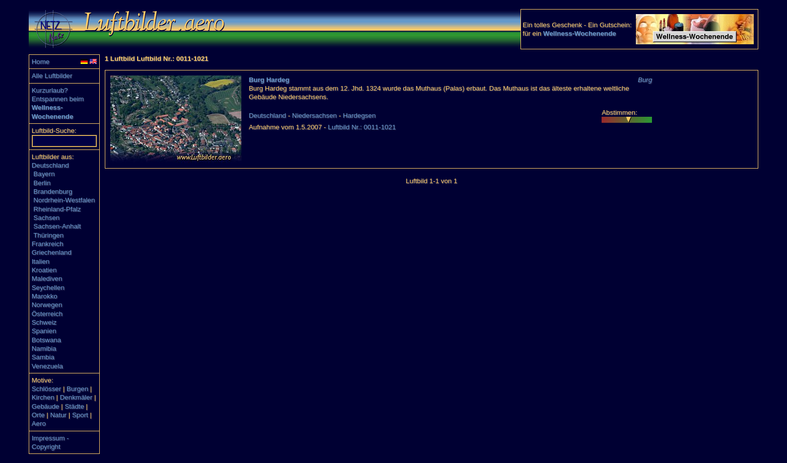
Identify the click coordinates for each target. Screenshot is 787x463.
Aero (39, 423)
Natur (58, 415)
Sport (80, 415)
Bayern (43, 174)
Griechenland (52, 252)
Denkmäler (76, 397)
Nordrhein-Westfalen (64, 200)
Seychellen (48, 287)
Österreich (47, 314)
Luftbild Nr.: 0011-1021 (362, 127)
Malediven (47, 278)
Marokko (44, 296)
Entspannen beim (58, 99)
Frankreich (47, 244)
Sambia (43, 357)
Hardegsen (359, 115)
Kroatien (44, 270)
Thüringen (48, 235)
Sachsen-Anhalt (57, 226)
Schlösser (46, 389)
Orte (38, 415)
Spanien (44, 331)
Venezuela (47, 366)
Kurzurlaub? (50, 90)
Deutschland (50, 165)
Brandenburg (52, 191)
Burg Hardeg (269, 80)
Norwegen (47, 304)
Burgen (77, 389)
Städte (74, 406)
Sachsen (46, 217)
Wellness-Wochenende (579, 33)
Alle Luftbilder (52, 76)
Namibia (44, 348)
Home (41, 61)
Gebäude (45, 406)
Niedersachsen (314, 115)
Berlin (41, 183)
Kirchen (43, 397)
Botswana (46, 340)
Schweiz (44, 322)
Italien (41, 261)
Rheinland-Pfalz (57, 209)
